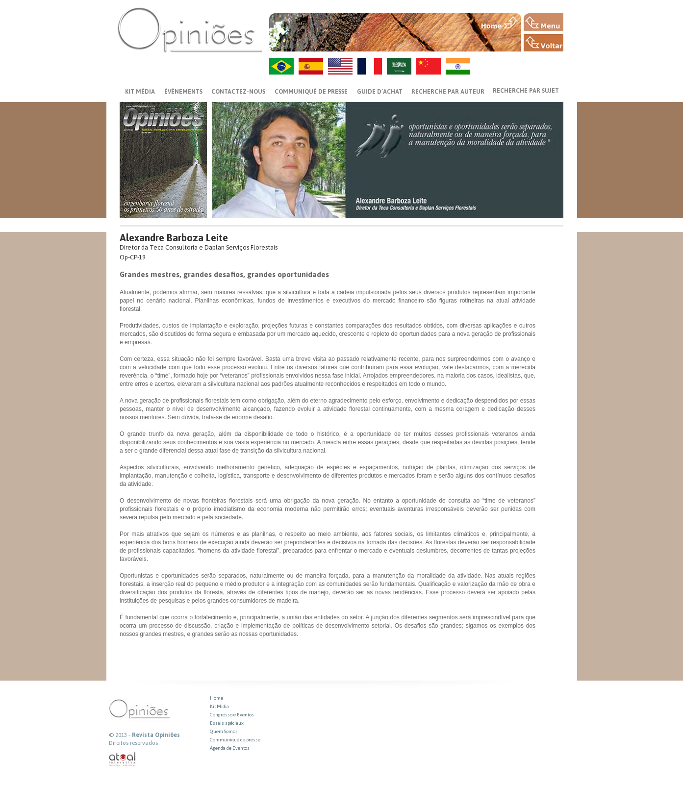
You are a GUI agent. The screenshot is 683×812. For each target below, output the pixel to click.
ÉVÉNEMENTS (183, 91)
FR (369, 66)
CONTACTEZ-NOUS (238, 91)
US (340, 66)
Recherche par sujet (526, 90)
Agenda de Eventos (230, 748)
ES (311, 66)
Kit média (140, 91)
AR (399, 66)
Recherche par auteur (447, 91)
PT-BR (281, 66)
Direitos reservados (133, 742)
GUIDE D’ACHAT (380, 91)
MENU (543, 22)
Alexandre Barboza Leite (174, 237)
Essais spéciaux (227, 723)
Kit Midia (219, 706)
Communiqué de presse (311, 91)
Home (216, 698)
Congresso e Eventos (232, 714)
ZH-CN (428, 66)
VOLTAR (543, 42)
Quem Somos (224, 731)
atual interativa (122, 759)
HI (458, 66)
